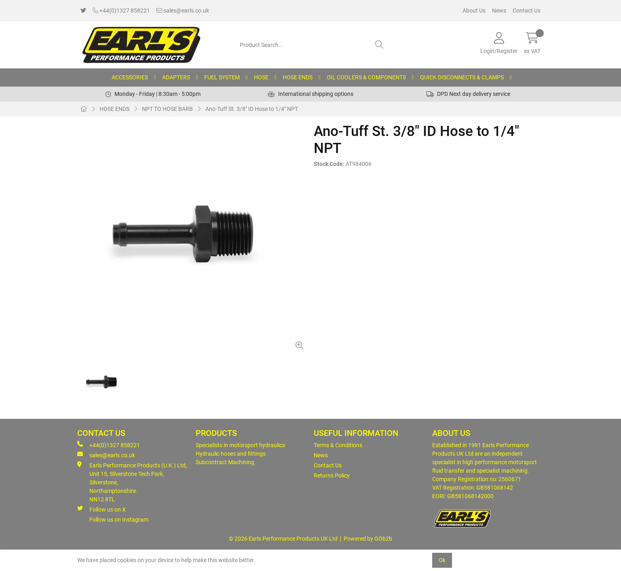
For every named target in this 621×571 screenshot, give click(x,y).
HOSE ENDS (298, 77)
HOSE (261, 77)
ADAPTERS (176, 77)
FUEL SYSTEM (222, 77)
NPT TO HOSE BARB (167, 109)
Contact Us (527, 10)
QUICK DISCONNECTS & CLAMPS (462, 77)
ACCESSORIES (130, 77)
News (499, 10)
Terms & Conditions (338, 445)
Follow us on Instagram (118, 519)
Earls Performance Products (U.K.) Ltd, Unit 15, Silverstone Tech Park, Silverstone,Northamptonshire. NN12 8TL (132, 482)
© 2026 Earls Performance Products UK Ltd (283, 538)
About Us (474, 10)
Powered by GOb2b (368, 538)
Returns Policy (332, 475)
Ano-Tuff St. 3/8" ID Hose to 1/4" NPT (251, 109)
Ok (442, 560)
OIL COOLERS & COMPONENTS (366, 77)
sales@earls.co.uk (182, 10)
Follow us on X (101, 509)
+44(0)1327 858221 (121, 10)
